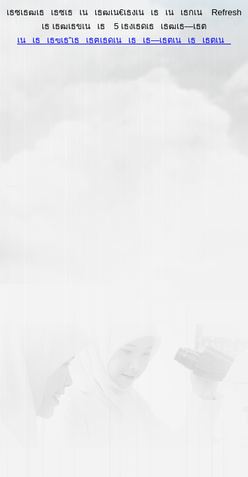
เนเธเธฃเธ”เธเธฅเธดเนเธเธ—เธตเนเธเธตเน (124, 40)
